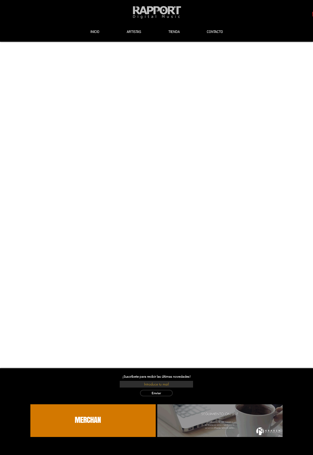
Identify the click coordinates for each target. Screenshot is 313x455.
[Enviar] (156, 393)
